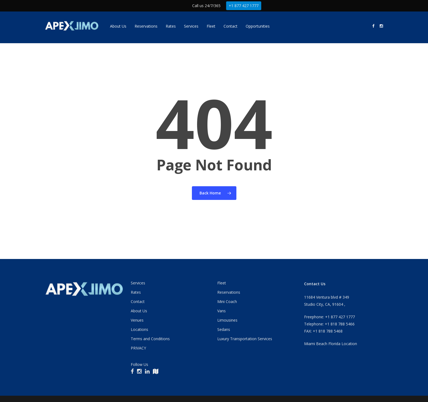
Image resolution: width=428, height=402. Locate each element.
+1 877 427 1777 (244, 5)
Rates (136, 292)
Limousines (227, 320)
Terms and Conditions (150, 338)
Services (138, 283)
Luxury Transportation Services (244, 338)
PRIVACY (138, 348)
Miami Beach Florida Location (330, 343)
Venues (137, 320)
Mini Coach (227, 301)
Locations (139, 329)
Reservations (228, 292)
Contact (138, 301)
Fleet (221, 283)
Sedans (223, 329)
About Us (139, 310)
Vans (221, 310)
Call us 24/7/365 (206, 5)
